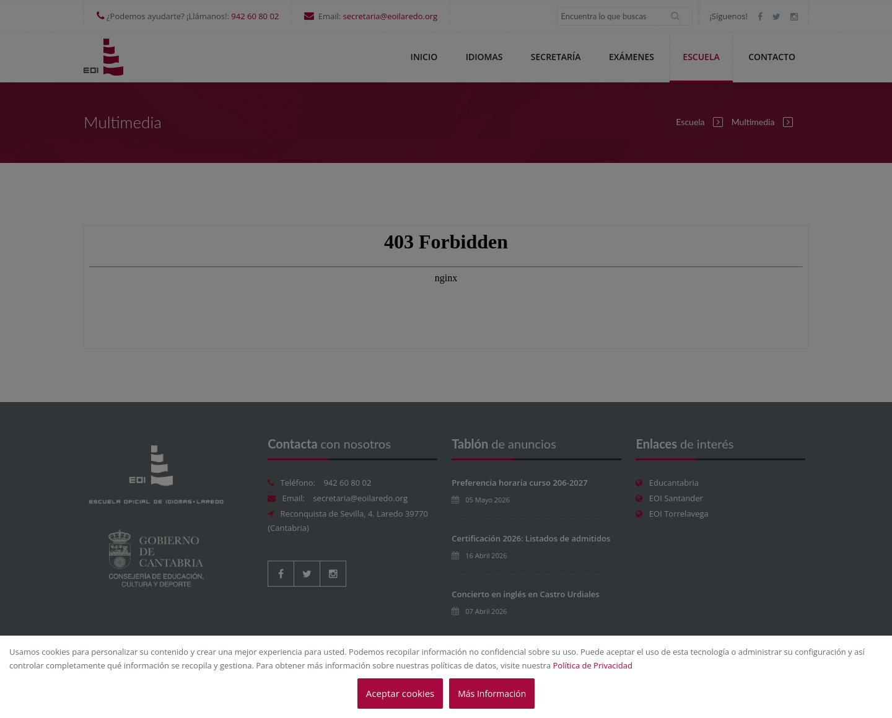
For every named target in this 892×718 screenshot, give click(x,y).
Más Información (492, 693)
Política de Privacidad (592, 665)
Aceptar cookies (400, 693)
